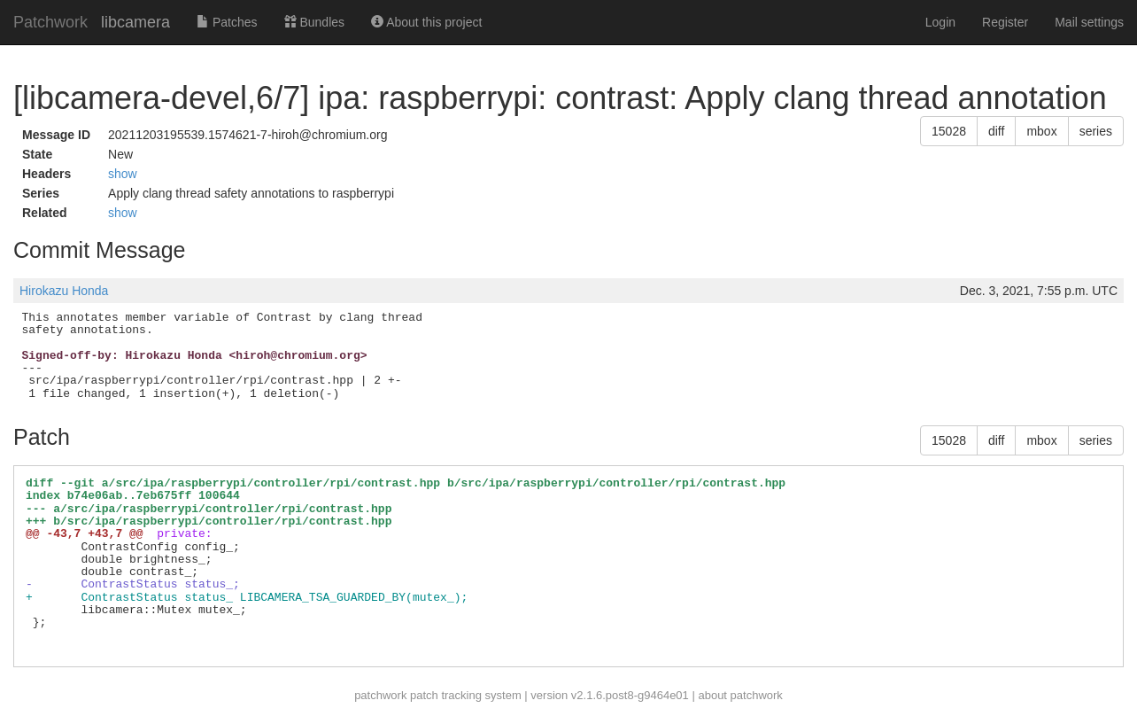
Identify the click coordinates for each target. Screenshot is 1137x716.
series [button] (1095, 131)
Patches (227, 22)
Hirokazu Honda (63, 291)
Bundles (314, 22)
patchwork (380, 695)
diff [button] (996, 131)
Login (940, 22)
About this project (426, 22)
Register (1005, 22)
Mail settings (1089, 22)
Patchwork (50, 22)
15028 (949, 131)
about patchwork (740, 695)
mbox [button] (1041, 131)
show (122, 174)
